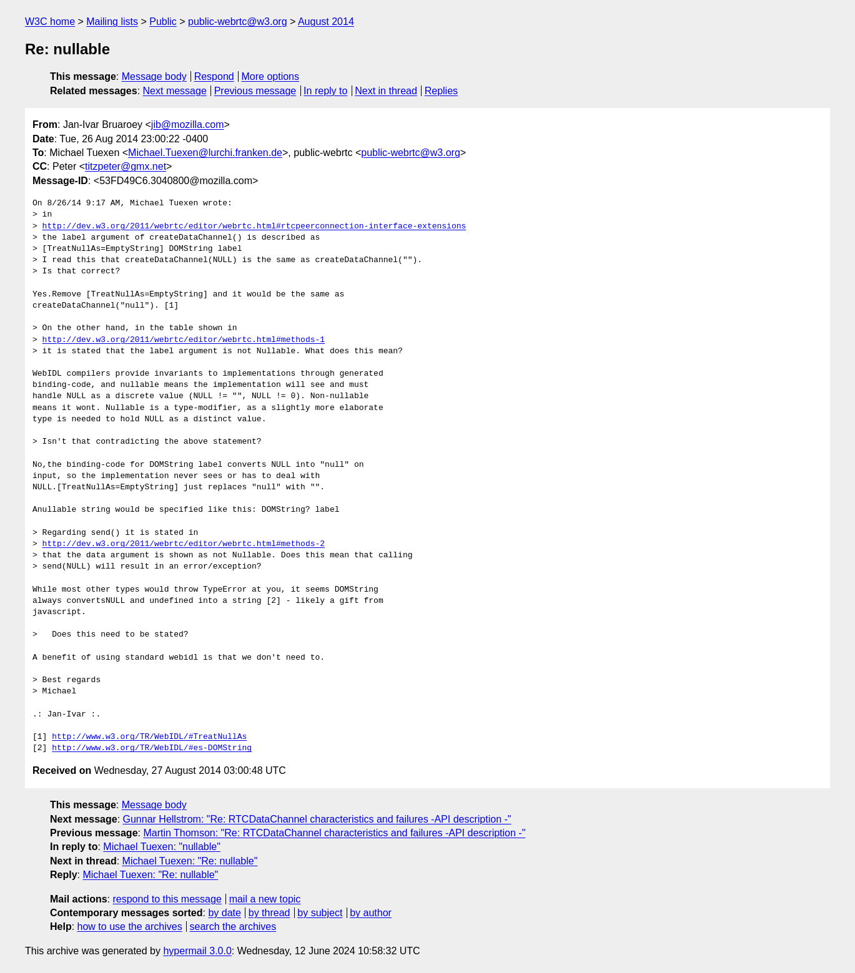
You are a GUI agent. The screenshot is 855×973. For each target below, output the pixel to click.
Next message (175, 91)
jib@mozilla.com (187, 124)
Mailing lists (112, 21)
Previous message (255, 91)
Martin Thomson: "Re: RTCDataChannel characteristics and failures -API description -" (334, 833)
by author (371, 912)
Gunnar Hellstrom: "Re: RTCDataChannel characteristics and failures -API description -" (317, 819)
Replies (441, 91)
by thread (269, 912)
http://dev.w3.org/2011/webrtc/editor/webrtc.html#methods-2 (183, 544)
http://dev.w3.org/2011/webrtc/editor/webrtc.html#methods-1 (183, 340)
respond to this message (166, 899)
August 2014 (326, 21)
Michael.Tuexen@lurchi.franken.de (205, 152)
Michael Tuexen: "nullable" (161, 846)
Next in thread (386, 91)
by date (224, 912)
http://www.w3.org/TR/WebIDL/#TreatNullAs (149, 737)
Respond (214, 76)
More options (271, 76)
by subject (319, 912)
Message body (154, 76)
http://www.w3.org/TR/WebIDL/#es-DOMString (152, 748)
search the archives (233, 926)
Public (163, 21)
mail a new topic (265, 899)
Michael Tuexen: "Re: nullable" (190, 861)
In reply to (325, 91)
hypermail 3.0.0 (197, 951)
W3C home (50, 21)
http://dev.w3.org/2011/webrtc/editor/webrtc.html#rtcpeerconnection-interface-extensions (254, 226)
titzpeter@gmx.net (125, 166)
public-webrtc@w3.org (237, 21)
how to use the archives (129, 926)
